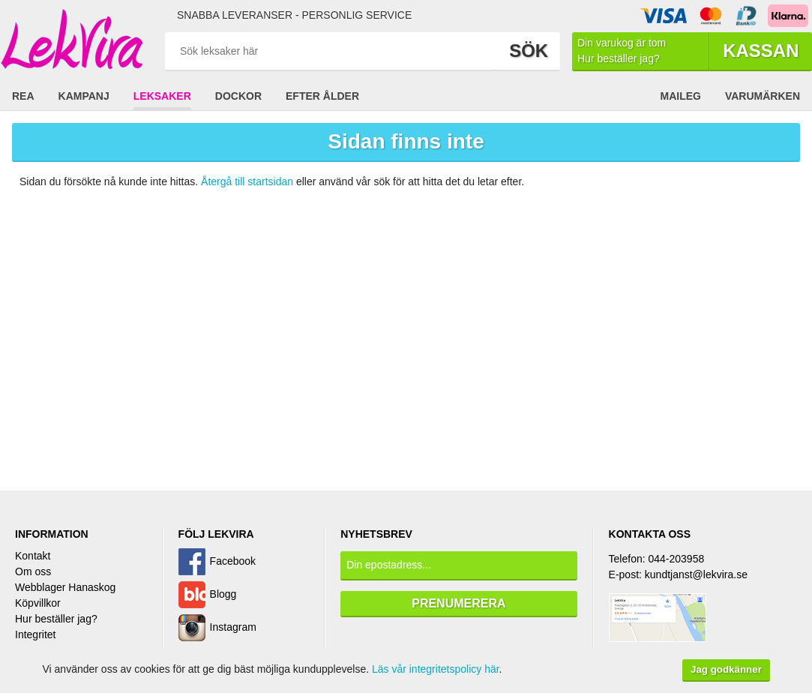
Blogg (223, 594)
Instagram (233, 627)
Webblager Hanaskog (65, 587)
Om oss (33, 572)
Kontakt (32, 556)
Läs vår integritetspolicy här (435, 669)
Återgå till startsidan (247, 182)
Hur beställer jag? (56, 619)
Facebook (233, 561)
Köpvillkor (38, 603)
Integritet (35, 634)
